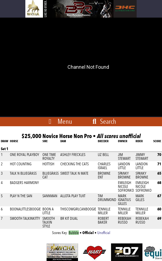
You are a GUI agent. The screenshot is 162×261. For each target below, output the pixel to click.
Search (103, 121)
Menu (65, 121)
